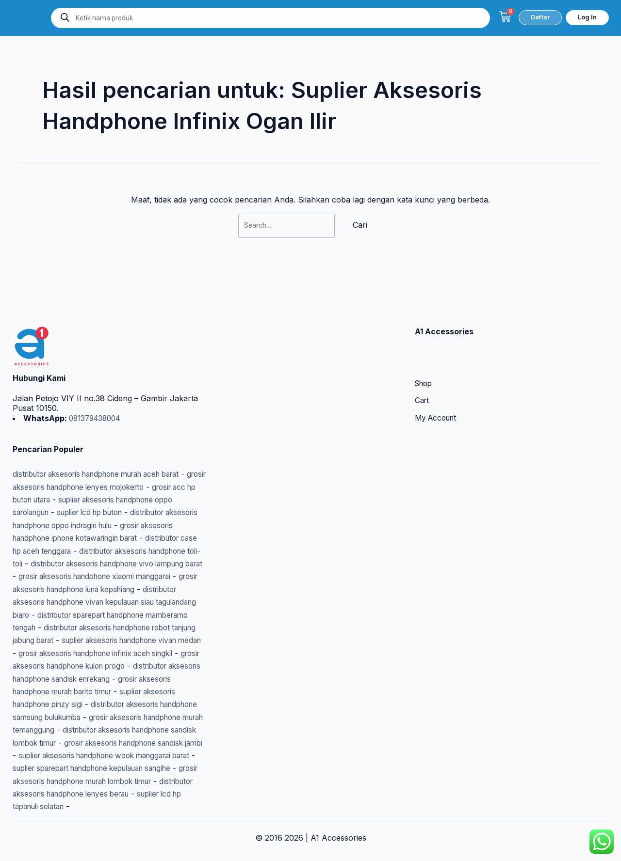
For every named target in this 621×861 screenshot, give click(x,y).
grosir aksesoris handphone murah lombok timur (103, 781)
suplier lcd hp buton (166, 474)
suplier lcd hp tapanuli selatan (68, 807)
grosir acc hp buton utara (60, 461)
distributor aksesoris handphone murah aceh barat (106, 436)
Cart (422, 363)
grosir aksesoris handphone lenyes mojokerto (102, 449)
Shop (425, 346)
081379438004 (96, 380)
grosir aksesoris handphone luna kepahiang (93, 564)
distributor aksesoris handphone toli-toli (126, 525)
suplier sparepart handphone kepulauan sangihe (108, 768)
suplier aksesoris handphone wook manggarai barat (108, 755)
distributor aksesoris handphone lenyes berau (97, 794)
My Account (437, 381)
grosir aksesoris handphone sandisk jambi (117, 743)
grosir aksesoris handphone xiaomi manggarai (103, 551)
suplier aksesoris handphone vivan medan (90, 627)
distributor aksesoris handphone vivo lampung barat (109, 538)
